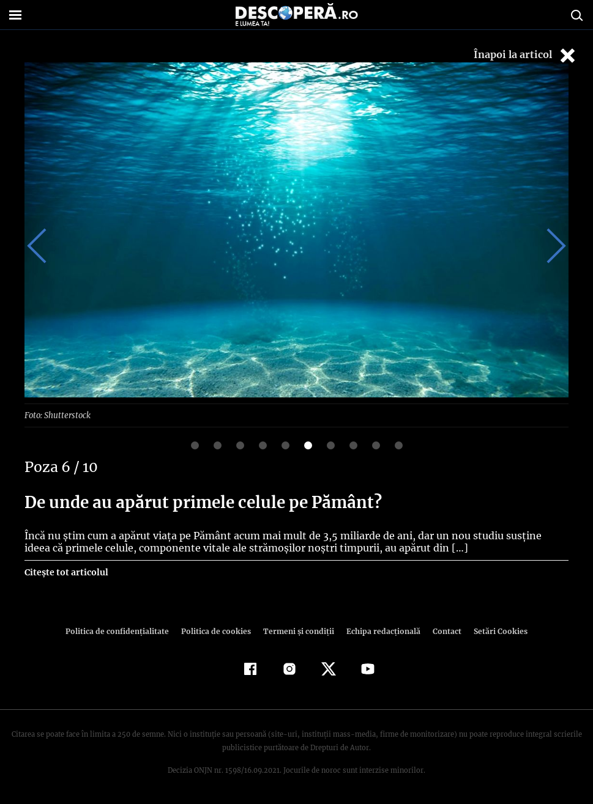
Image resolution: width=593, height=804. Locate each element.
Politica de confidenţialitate (123, 630)
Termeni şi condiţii (297, 630)
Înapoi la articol (526, 55)
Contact (442, 630)
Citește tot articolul (65, 571)
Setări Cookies (494, 630)
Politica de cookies (218, 630)
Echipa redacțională (380, 630)
